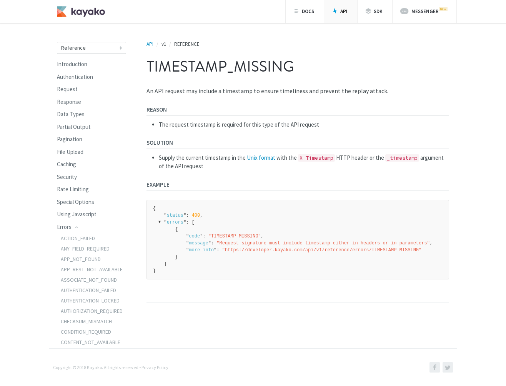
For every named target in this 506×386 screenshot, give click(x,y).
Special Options (75, 202)
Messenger (424, 11)
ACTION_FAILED (78, 238)
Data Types (71, 114)
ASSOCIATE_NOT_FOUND (89, 279)
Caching (66, 164)
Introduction (72, 64)
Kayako (94, 367)
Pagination (69, 139)
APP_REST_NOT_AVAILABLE (92, 269)
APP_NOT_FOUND (81, 259)
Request (67, 89)
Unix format (261, 157)
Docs (303, 11)
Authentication (75, 76)
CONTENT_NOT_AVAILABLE (90, 342)
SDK (374, 11)
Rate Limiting (73, 189)
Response (69, 101)
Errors (68, 227)
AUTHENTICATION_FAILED (88, 290)
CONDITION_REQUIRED (86, 331)
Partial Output (74, 126)
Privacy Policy (154, 367)
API (340, 11)
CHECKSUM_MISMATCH (86, 321)
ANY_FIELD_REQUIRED (85, 248)
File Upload (70, 151)
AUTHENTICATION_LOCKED (90, 300)
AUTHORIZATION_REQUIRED (92, 310)
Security (67, 176)
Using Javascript (77, 214)
